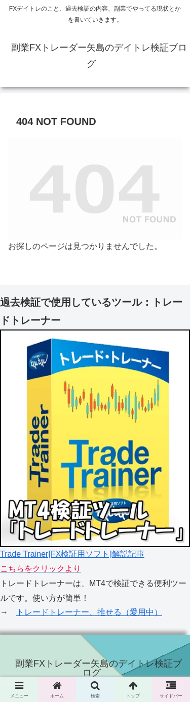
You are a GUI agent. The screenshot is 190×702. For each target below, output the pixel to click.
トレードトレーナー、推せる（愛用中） (89, 612)
